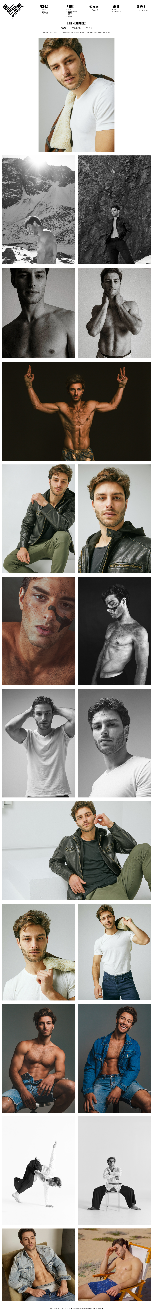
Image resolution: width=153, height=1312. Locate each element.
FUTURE (45, 13)
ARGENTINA (72, 11)
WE (115, 9)
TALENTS (94, 10)
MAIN (43, 11)
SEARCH (141, 6)
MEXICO (71, 15)
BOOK (64, 28)
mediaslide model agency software (92, 1308)
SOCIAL (89, 28)
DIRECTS (71, 17)
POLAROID (76, 28)
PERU (70, 13)
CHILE (70, 9)
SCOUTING (118, 11)
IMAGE (44, 9)
